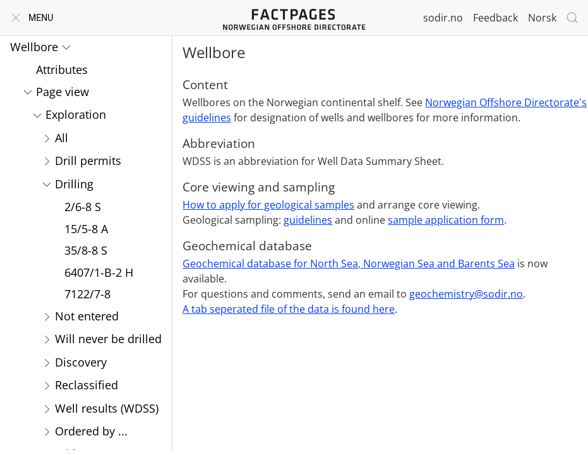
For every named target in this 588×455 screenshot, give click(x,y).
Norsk (542, 18)
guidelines (308, 220)
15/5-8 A (86, 228)
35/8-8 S (85, 250)
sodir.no (443, 18)
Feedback (495, 18)
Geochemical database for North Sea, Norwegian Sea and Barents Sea (349, 263)
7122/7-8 (87, 293)
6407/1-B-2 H (98, 272)
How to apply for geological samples (268, 205)
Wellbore (34, 46)
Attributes (62, 69)
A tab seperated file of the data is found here (289, 309)
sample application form (446, 220)
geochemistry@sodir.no (466, 294)
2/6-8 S (82, 206)
